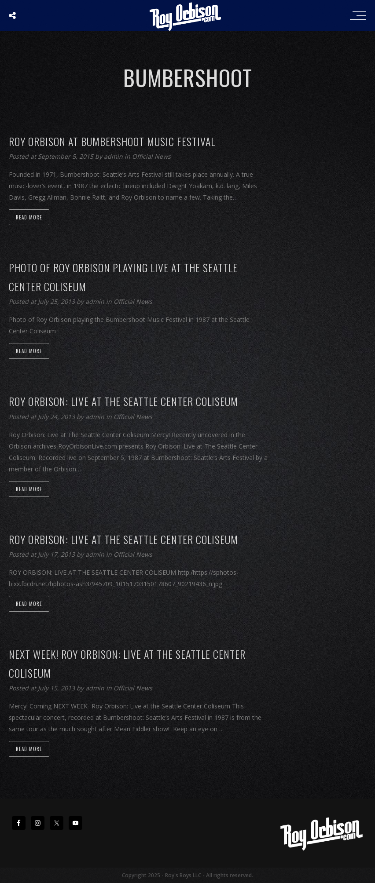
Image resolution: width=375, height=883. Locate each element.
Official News (151, 156)
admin (114, 156)
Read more (29, 217)
